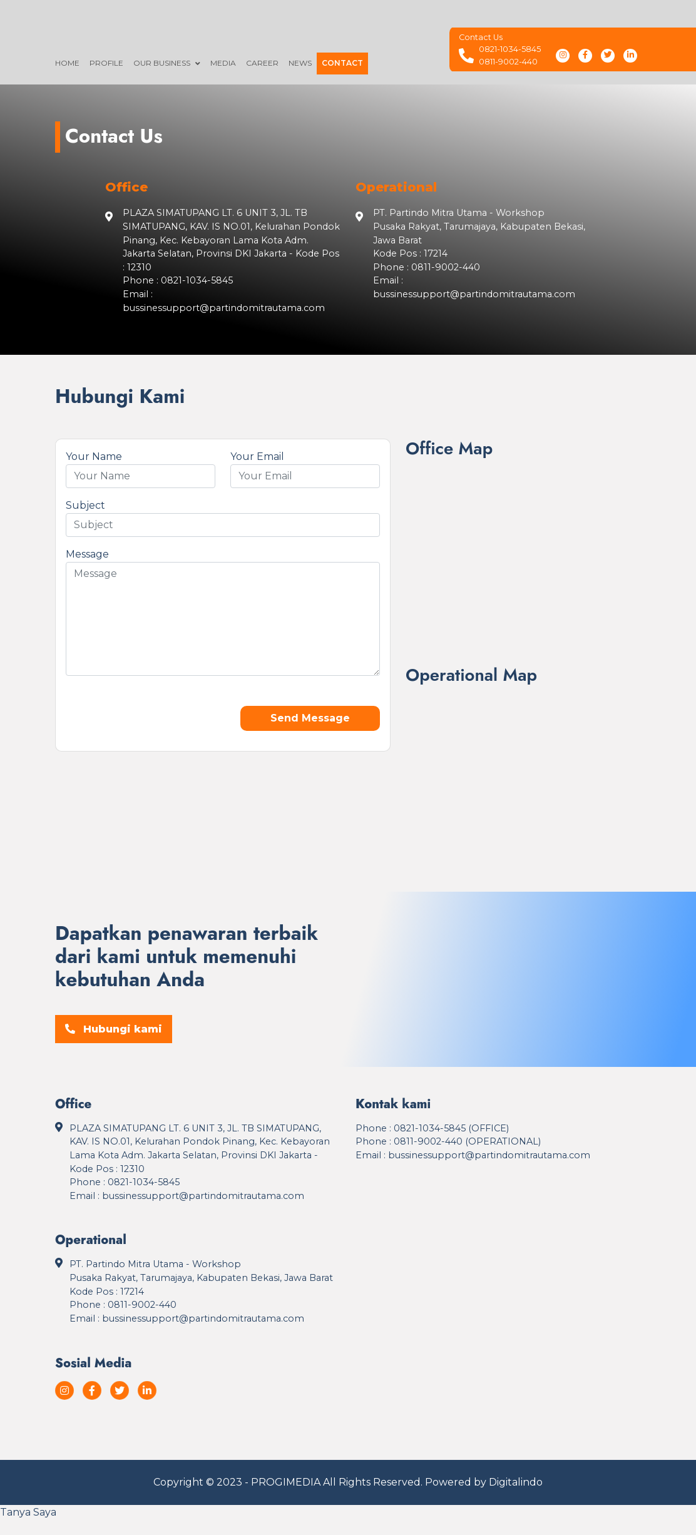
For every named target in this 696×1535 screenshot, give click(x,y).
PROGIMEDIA (285, 1482)
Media (223, 63)
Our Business (161, 63)
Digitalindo (516, 1482)
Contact (342, 63)
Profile (106, 63)
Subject (85, 505)
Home (67, 63)
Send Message (310, 718)
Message (87, 554)
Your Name (94, 456)
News (300, 63)
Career (262, 63)
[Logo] (373, 29)
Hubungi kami (113, 1029)
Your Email (257, 456)
